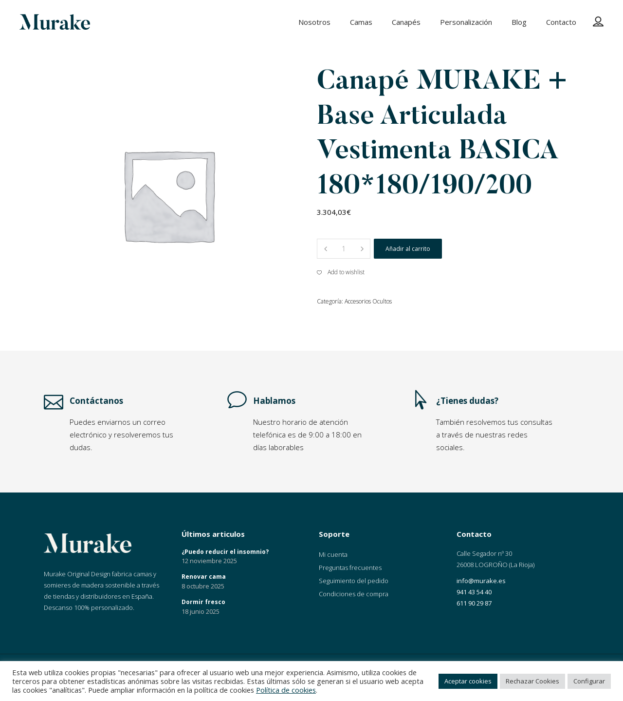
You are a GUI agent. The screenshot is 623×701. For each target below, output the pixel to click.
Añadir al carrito (407, 249)
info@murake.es (481, 580)
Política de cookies (286, 690)
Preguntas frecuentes (350, 567)
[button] (341, 272)
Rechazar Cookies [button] (532, 681)
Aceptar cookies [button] (468, 681)
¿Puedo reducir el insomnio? (225, 552)
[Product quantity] (343, 248)
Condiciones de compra (353, 593)
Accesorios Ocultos (368, 301)
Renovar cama (204, 576)
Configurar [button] (589, 681)
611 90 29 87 (474, 603)
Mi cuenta (333, 554)
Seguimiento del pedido (353, 580)
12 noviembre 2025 (209, 560)
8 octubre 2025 (203, 586)
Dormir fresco (203, 602)
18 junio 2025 (201, 611)
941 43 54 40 (474, 591)
